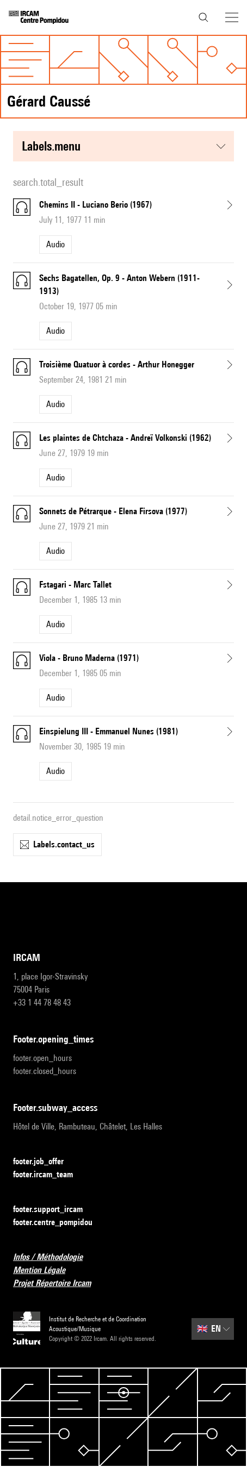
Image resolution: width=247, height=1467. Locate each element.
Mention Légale (45, 1270)
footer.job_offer (45, 1162)
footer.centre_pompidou (59, 1222)
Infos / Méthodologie (54, 1257)
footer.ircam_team (49, 1175)
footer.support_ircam (54, 1209)
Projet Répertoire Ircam (58, 1283)
